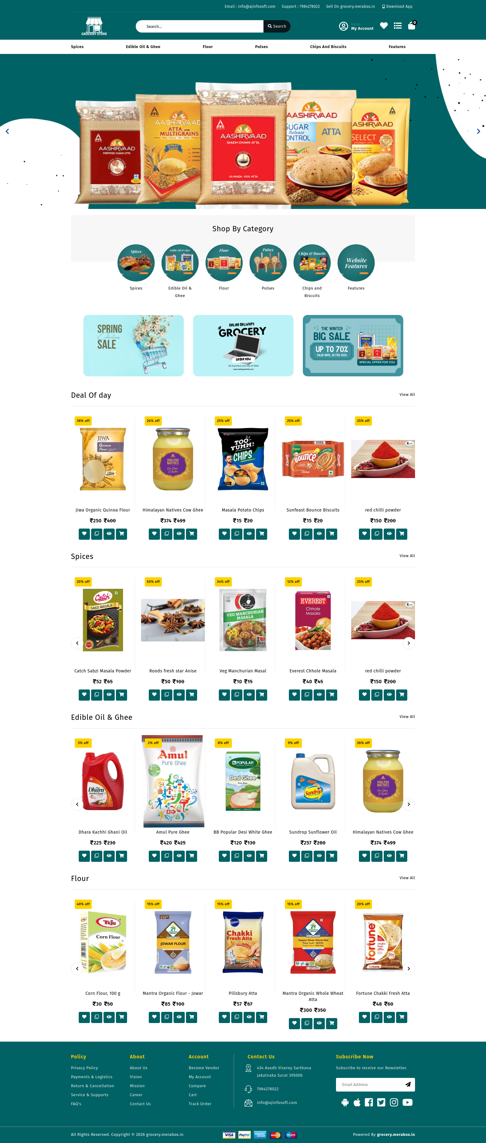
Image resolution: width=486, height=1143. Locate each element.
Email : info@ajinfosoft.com (250, 6)
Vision (136, 1076)
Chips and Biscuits (328, 46)
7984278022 (268, 1089)
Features (397, 46)
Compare (197, 1085)
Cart (193, 1094)
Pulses (261, 46)
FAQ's (76, 1103)
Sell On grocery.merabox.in (350, 6)
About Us (139, 1067)
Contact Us (140, 1103)
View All (407, 394)
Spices (77, 46)
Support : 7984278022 (301, 6)
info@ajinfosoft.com (277, 1102)
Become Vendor (204, 1067)
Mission (137, 1085)
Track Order (200, 1103)
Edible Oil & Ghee (143, 46)
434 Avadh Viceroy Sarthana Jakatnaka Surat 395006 (284, 1071)
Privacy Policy (84, 1067)
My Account (200, 1076)
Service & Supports (89, 1094)
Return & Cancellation (92, 1085)
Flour (208, 46)
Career (136, 1094)
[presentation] (77, 643)
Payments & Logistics (92, 1076)
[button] (7, 131)
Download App (397, 6)
